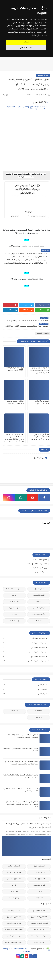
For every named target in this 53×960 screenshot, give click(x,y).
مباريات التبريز (39, 942)
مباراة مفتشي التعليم (14, 936)
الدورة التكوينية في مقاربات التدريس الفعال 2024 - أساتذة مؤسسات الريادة (27, 826)
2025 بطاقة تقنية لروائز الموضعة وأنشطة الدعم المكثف (25, 263)
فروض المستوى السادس (37, 661)
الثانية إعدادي (42, 694)
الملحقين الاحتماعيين (39, 917)
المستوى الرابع (39, 879)
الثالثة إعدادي (42, 685)
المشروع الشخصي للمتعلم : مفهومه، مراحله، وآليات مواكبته (40, 437)
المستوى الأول (39, 866)
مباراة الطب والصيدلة (39, 936)
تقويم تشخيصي (39, 595)
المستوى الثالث (14, 866)
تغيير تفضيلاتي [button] (26, 48)
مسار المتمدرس (41, 572)
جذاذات (38, 602)
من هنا (26, 240)
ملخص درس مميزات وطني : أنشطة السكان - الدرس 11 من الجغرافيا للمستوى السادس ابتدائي (21, 804)
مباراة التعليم (43, 75)
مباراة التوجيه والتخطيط (14, 930)
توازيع (14, 595)
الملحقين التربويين (14, 917)
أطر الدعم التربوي (14, 911)
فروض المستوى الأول (39, 639)
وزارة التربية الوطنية (40, 568)
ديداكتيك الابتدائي (38, 608)
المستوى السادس (14, 879)
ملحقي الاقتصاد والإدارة (14, 942)
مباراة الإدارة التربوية (14, 923)
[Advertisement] (26, 141)
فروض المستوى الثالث (38, 643)
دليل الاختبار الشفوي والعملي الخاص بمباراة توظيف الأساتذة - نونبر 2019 (26, 108)
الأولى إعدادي (42, 689)
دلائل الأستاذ (14, 602)
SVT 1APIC (38, 711)
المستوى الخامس (14, 873)
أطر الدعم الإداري (39, 911)
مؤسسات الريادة (38, 614)
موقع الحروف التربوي (39, 560)
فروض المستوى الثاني (39, 648)
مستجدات (38, 621)
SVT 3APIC (38, 717)
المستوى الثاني (39, 873)
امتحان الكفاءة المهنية (14, 589)
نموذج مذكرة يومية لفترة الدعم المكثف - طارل (29, 257)
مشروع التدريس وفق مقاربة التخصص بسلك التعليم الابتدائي (39, 370)
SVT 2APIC (14, 711)
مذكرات (14, 614)
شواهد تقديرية (14, 608)
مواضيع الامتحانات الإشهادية (36, 564)
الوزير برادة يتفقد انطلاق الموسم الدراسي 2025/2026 (27, 260)
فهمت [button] (26, 42)
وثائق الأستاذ (14, 621)
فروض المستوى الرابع (38, 657)
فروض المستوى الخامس (37, 652)
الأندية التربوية (39, 589)
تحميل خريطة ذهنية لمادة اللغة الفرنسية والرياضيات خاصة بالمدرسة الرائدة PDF (25, 254)
